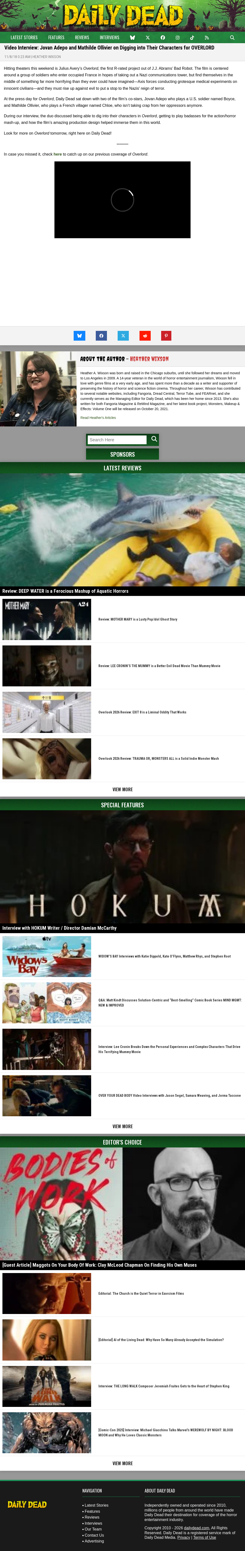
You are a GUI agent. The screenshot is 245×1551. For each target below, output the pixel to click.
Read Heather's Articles (98, 418)
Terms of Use (204, 1537)
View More (123, 789)
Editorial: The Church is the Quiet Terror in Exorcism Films (141, 1293)
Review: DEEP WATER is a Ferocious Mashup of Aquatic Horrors (65, 591)
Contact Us (94, 1535)
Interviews (109, 37)
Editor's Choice (122, 1141)
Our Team (93, 1529)
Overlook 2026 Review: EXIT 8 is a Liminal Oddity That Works (142, 712)
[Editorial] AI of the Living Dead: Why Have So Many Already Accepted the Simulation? (161, 1340)
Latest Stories (24, 37)
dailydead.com (196, 1528)
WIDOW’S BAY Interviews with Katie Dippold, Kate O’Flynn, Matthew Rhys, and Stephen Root (164, 956)
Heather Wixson (47, 57)
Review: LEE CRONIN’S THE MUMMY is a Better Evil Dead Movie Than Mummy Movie (159, 666)
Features (56, 37)
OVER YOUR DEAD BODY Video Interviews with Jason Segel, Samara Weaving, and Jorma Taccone (169, 1095)
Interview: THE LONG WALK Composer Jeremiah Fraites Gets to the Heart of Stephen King (163, 1386)
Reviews (82, 37)
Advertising (94, 1541)
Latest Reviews (122, 467)
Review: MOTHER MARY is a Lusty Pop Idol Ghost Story (137, 619)
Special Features (122, 804)
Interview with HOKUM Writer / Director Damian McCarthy (59, 928)
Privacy (183, 1537)
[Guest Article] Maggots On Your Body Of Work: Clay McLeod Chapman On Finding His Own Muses (99, 1265)
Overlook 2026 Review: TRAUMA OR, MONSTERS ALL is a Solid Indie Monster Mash (158, 759)
